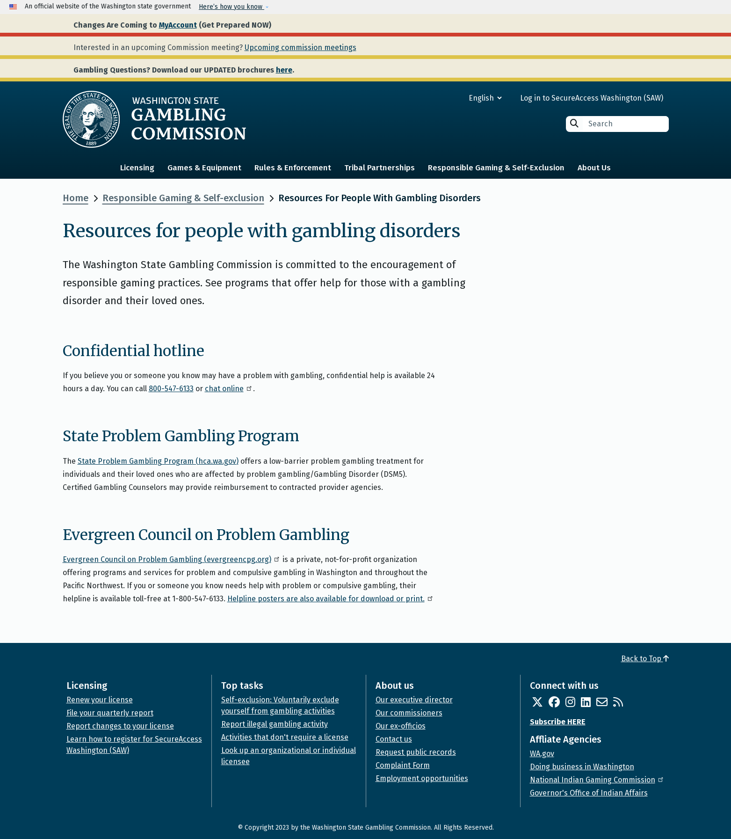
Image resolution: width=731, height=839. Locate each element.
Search (574, 123)
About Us (594, 168)
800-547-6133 (171, 388)
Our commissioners (409, 712)
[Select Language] (451, 98)
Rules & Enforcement (292, 168)
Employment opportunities (422, 778)
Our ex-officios (401, 726)
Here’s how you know (231, 7)
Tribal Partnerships (379, 168)
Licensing (137, 168)
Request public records (416, 752)
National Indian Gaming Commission (597, 779)
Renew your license (99, 699)
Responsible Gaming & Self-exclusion (183, 198)
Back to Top (645, 658)
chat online (229, 388)
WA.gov (542, 753)
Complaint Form (403, 765)
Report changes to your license (120, 726)
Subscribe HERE (558, 721)
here (284, 70)
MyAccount (178, 25)
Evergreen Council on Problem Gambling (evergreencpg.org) (172, 559)
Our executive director (414, 699)
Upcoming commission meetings (300, 47)
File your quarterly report (109, 712)
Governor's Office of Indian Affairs (589, 792)
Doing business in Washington (582, 766)
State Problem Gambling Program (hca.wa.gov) (158, 461)
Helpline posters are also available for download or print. (330, 598)
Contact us (394, 739)
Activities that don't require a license (284, 737)
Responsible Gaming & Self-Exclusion (496, 168)
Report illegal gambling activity (274, 724)
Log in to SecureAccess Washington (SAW (590, 98)
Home (75, 198)
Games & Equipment (204, 168)
